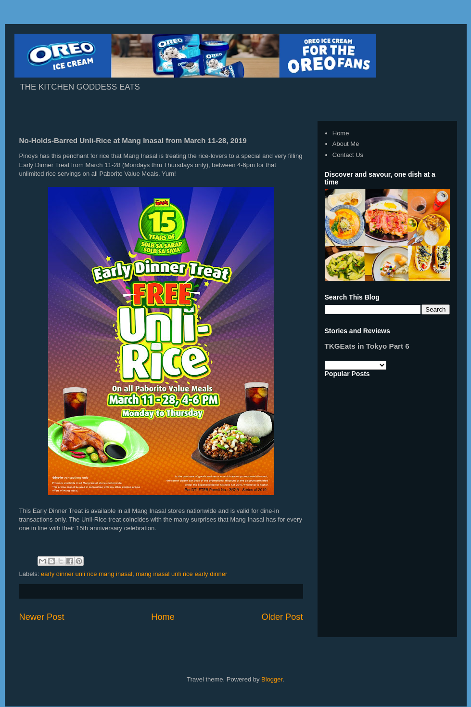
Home (163, 617)
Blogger (271, 679)
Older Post (282, 617)
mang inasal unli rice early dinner (181, 573)
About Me (345, 143)
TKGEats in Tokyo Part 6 (367, 346)
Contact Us (347, 154)
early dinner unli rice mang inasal (86, 573)
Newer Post (41, 617)
